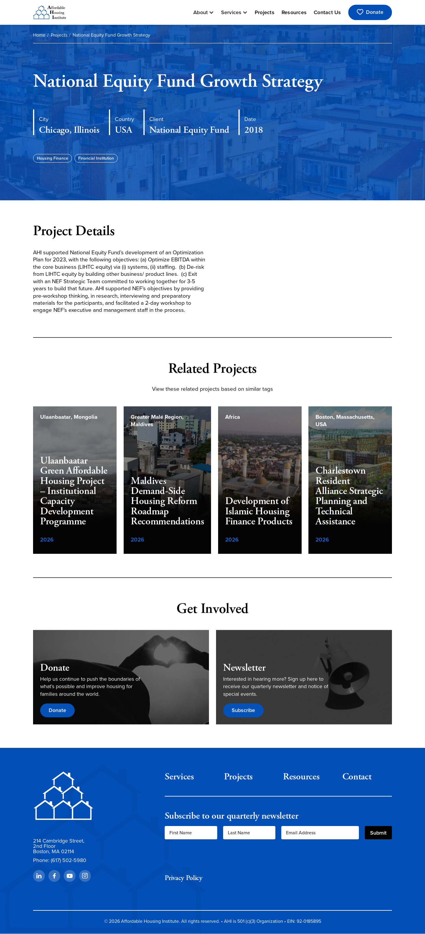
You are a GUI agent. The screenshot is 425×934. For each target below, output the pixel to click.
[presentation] (209, 856)
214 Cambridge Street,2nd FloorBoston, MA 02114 (58, 846)
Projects (264, 12)
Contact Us (327, 12)
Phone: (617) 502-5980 (59, 860)
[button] (203, 12)
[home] (49, 12)
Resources (294, 12)
